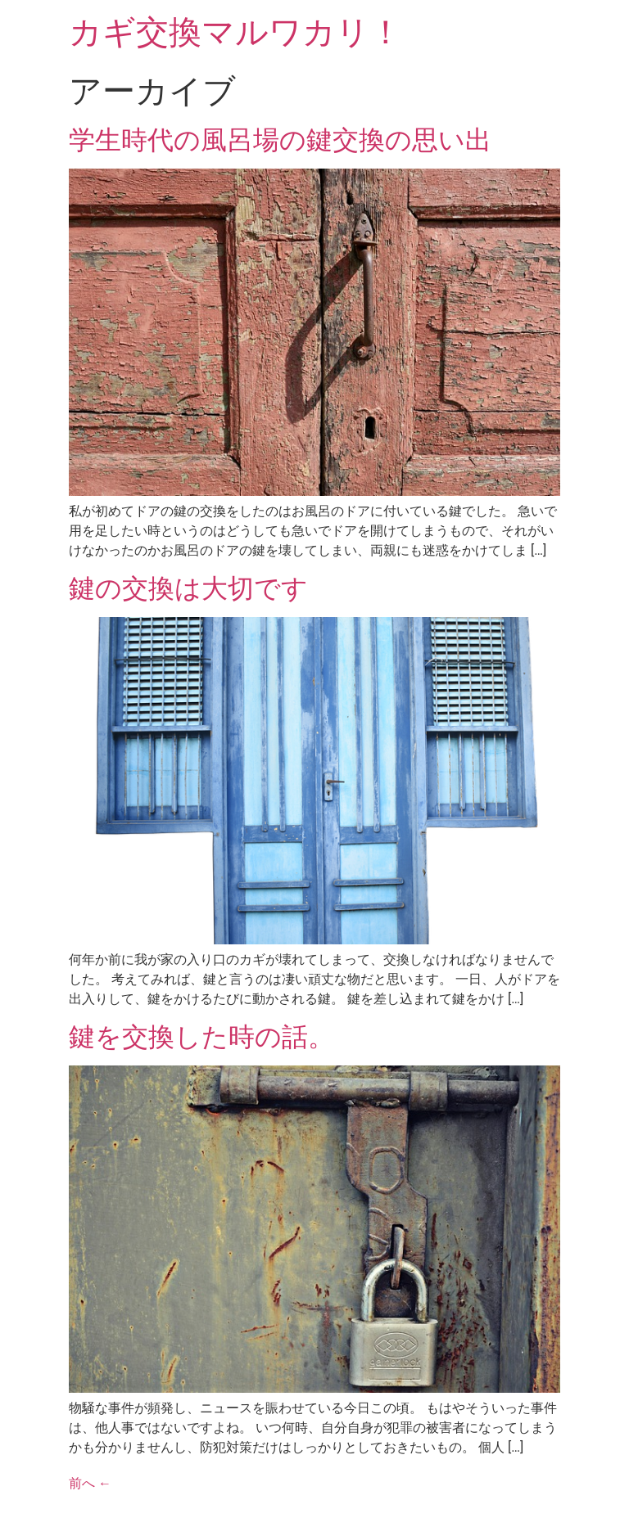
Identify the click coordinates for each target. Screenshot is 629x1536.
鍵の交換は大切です (188, 588)
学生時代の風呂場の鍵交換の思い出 (280, 139)
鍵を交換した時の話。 (201, 1036)
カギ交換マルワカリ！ (235, 32)
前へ (90, 1483)
